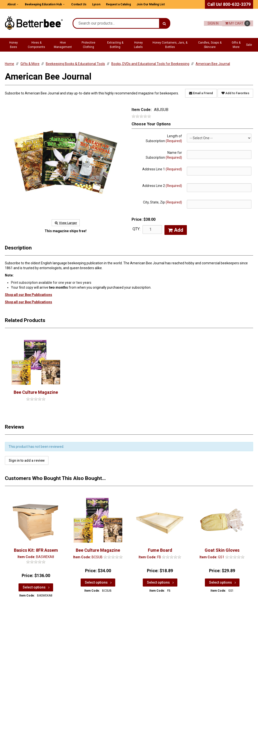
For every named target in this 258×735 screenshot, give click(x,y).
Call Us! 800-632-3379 (229, 4)
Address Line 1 (162, 169)
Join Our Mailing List (150, 4)
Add (175, 230)
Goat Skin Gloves (222, 550)
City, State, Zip (162, 202)
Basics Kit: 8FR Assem (36, 550)
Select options (36, 587)
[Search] (164, 23)
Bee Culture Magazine (36, 392)
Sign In (213, 23)
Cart (237, 23)
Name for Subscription (164, 155)
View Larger (65, 223)
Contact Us (78, 4)
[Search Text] (116, 23)
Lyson (96, 4)
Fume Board (160, 550)
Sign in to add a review (27, 460)
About (11, 4)
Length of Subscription (164, 138)
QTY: (136, 229)
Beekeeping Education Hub (43, 4)
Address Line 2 (162, 186)
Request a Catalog (118, 4)
